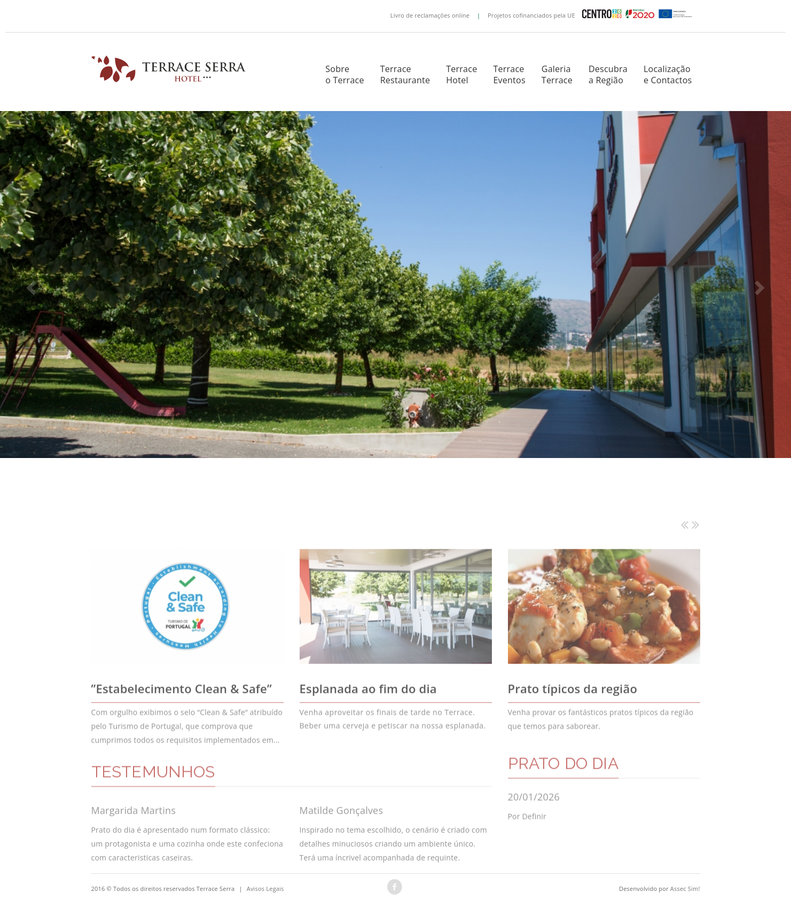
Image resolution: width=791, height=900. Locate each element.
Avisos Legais (265, 888)
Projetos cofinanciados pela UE (592, 15)
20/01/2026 (534, 821)
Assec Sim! (685, 888)
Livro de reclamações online (429, 15)
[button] (29, 283)
